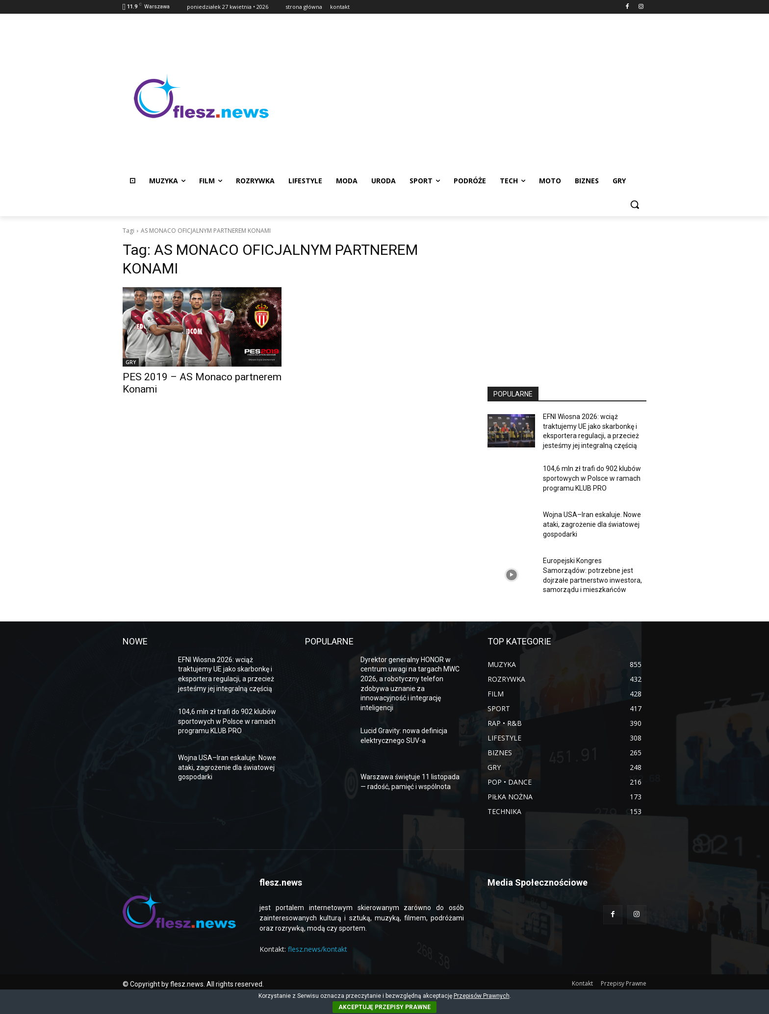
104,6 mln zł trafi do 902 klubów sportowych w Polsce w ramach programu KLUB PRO (592, 478)
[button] (634, 204)
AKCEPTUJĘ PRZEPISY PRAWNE (384, 1007)
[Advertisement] (463, 96)
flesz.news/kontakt (317, 949)
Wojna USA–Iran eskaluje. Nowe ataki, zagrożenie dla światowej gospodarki (592, 524)
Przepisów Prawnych (482, 995)
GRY (131, 362)
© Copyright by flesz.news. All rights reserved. (193, 984)
